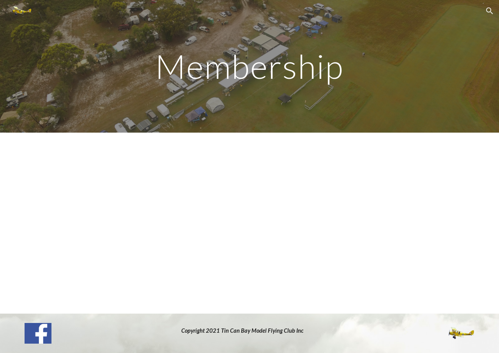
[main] (249, 66)
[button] (489, 11)
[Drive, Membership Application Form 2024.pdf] (249, 223)
